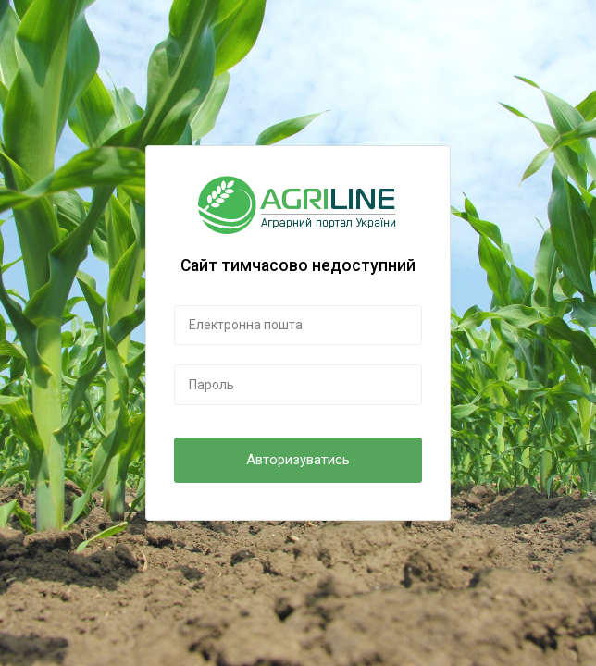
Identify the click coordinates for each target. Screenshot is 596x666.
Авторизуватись (298, 459)
